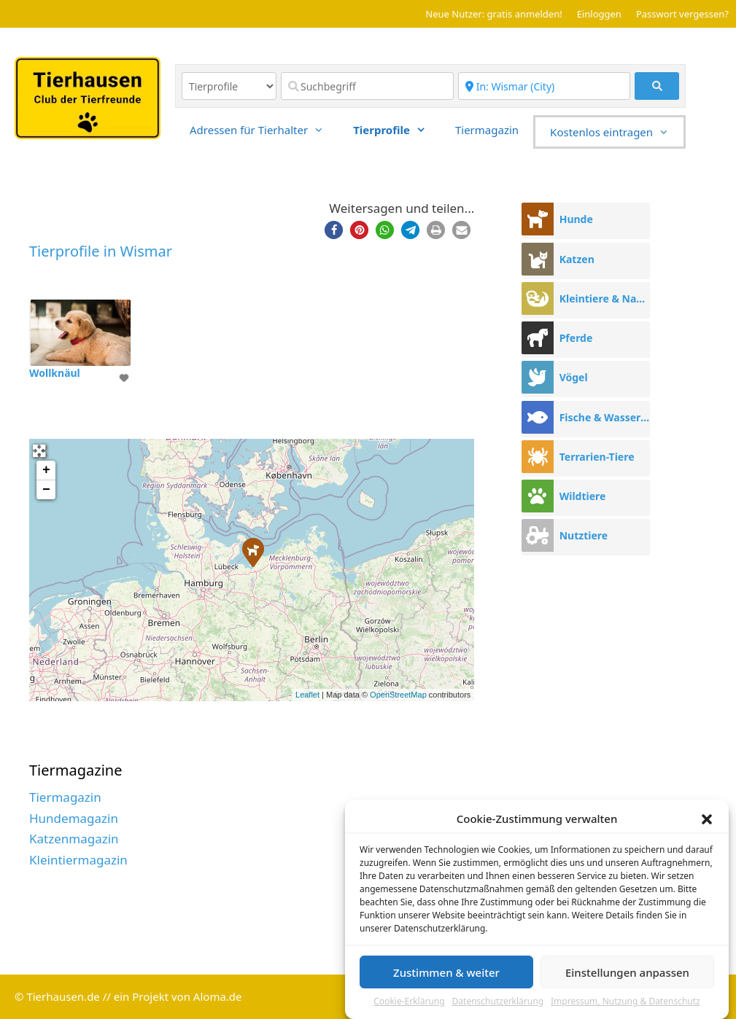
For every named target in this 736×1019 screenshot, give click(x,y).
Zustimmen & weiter (446, 973)
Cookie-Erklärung (408, 1002)
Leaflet (307, 694)
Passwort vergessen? (682, 13)
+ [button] (46, 470)
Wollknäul (54, 373)
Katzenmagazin (74, 838)
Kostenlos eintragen (616, 132)
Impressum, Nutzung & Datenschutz (625, 1002)
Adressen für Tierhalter (264, 129)
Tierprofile (397, 129)
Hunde (576, 219)
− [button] (46, 490)
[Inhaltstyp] (229, 86)
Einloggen (599, 13)
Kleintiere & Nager (604, 298)
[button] (707, 820)
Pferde (576, 338)
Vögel (573, 377)
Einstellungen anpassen (627, 973)
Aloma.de (217, 996)
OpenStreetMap (398, 694)
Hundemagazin (73, 818)
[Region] (544, 86)
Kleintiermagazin (78, 859)
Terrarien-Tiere (597, 457)
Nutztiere (583, 535)
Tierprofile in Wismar (100, 251)
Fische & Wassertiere (604, 417)
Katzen (576, 259)
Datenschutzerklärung (497, 1002)
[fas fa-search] (657, 86)
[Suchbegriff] (367, 86)
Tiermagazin (487, 129)
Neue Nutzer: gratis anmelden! (493, 13)
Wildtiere (582, 496)
